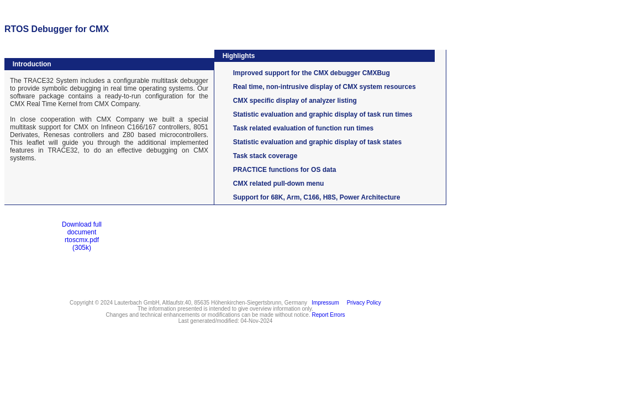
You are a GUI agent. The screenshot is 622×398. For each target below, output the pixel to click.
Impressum (324, 303)
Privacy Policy (362, 303)
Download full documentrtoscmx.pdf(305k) (82, 236)
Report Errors (328, 315)
